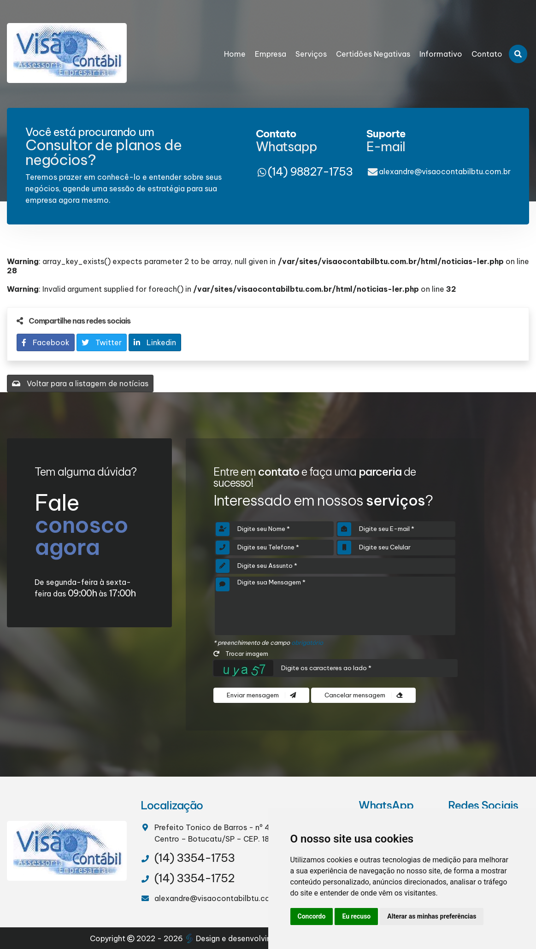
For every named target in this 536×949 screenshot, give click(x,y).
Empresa (270, 54)
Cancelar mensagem (363, 695)
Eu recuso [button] (356, 916)
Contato (486, 54)
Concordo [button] (312, 916)
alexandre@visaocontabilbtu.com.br (445, 171)
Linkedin (155, 342)
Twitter (102, 342)
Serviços (311, 54)
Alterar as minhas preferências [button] (431, 916)
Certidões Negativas (373, 54)
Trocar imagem (240, 653)
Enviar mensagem (261, 695)
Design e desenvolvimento (239, 938)
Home (235, 54)
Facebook (46, 342)
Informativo (440, 54)
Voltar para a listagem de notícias (80, 383)
